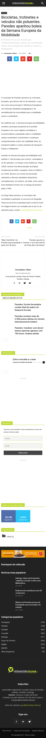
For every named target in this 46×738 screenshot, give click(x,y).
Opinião (4, 648)
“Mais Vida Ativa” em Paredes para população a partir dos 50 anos (11, 242)
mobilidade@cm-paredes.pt (31, 210)
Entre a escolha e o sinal (24, 359)
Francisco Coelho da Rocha (22, 362)
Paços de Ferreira (8, 640)
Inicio (3, 9)
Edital (9, 536)
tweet (29, 227)
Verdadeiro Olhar (10, 53)
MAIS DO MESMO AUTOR (12, 298)
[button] (42, 3)
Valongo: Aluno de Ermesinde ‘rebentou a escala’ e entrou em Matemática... (28, 580)
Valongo (4, 637)
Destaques (5, 622)
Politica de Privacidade (22, 731)
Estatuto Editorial (38, 731)
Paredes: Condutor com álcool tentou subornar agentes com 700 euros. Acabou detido (29, 331)
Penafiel (4, 629)
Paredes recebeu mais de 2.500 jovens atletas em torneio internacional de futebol (30, 319)
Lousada (4, 633)
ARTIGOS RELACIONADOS (13, 295)
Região (4, 644)
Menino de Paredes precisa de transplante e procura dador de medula (28, 604)
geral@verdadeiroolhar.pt (31, 705)
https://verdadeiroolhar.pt (23, 273)
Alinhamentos (8, 353)
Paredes (4, 13)
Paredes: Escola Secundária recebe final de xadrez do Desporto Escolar (28, 307)
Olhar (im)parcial (7, 651)
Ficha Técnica (7, 731)
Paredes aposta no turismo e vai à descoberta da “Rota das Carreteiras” (34, 242)
